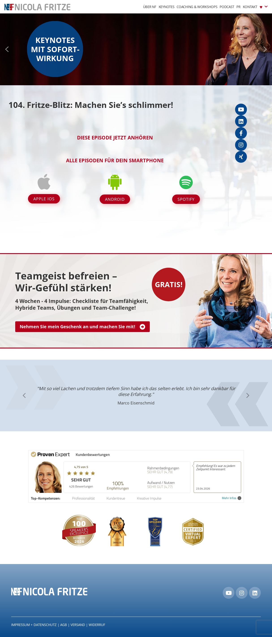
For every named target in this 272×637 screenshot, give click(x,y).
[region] (136, 49)
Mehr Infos (231, 498)
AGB (63, 624)
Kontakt (250, 6)
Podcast (227, 6)
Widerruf (97, 624)
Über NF (149, 6)
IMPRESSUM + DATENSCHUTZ (34, 624)
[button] (7, 49)
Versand (78, 624)
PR (238, 6)
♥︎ (264, 7)
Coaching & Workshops (197, 6)
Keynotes (166, 6)
